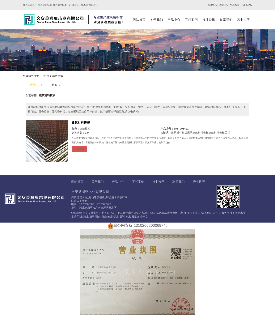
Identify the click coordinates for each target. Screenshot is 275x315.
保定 (116, 216)
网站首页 (139, 19)
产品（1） (37, 85)
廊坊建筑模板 (153, 212)
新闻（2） (58, 85)
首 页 (46, 76)
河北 (86, 216)
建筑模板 (85, 128)
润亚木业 (240, 212)
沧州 (110, 216)
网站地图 (234, 4)
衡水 (128, 216)
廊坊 (92, 216)
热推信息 (212, 4)
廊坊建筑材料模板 (198, 132)
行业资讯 (208, 19)
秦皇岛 (144, 216)
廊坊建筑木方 (136, 212)
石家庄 (135, 216)
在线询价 (79, 149)
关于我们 (156, 19)
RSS (243, 4)
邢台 (98, 216)
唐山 (104, 216)
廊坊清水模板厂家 (172, 212)
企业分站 (223, 4)
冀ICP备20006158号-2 (207, 212)
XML (249, 4)
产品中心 (173, 19)
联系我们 (226, 19)
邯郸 (122, 216)
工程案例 (191, 19)
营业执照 (243, 19)
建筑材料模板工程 (219, 132)
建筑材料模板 (81, 122)
